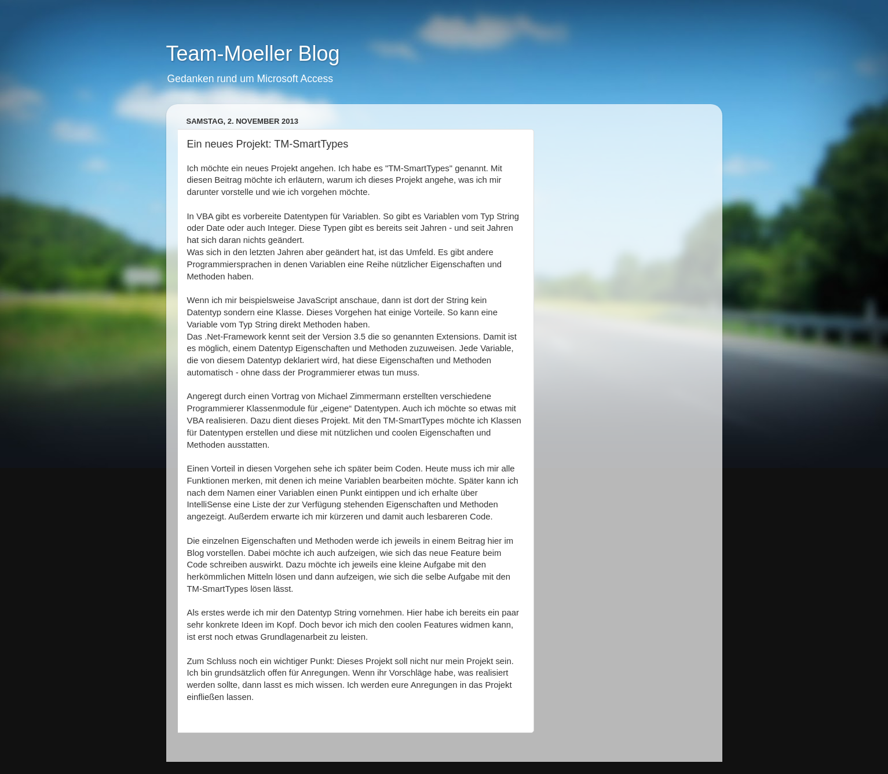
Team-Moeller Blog (253, 53)
